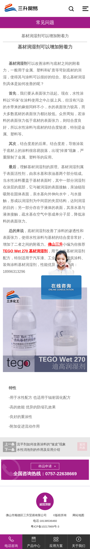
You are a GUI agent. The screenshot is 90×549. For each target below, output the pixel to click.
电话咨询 (11, 541)
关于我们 (78, 541)
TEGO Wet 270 (25, 251)
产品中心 (33, 541)
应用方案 (56, 541)
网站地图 (78, 515)
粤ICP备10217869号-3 (45, 526)
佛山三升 (55, 244)
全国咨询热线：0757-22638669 (45, 473)
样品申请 (45, 466)
